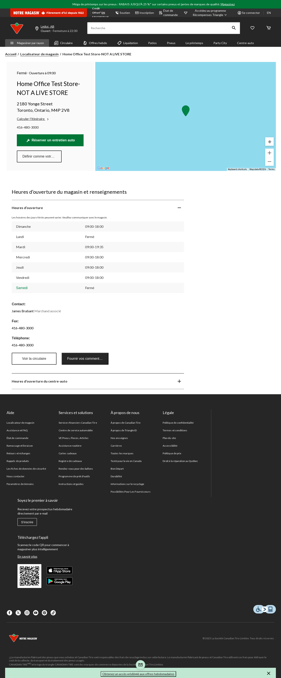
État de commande (168, 13)
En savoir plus (27, 556)
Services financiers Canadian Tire (78, 422)
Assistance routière (70, 445)
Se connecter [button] (249, 12)
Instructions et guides (71, 484)
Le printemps (194, 43)
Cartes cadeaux (68, 453)
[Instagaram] (27, 612)
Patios (152, 43)
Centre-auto (245, 43)
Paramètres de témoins (20, 484)
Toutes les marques (122, 453)
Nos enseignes (119, 438)
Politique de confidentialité (178, 422)
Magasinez (228, 4)
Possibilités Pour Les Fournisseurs (130, 491)
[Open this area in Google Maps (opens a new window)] (103, 168)
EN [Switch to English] (269, 12)
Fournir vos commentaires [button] (87, 358)
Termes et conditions (175, 430)
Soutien (122, 12)
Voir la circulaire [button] (34, 358)
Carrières (116, 445)
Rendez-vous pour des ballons (76, 468)
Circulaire (63, 43)
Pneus (171, 43)
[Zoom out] (269, 161)
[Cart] (269, 28)
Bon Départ (117, 468)
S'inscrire (27, 522)
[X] (18, 612)
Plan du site (169, 438)
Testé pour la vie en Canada (126, 461)
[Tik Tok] (53, 612)
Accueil (10, 54)
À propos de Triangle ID (124, 430)
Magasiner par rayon (27, 43)
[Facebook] (9, 612)
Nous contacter (16, 476)
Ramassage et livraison (20, 445)
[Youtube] (35, 612)
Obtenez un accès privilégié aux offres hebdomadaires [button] (138, 674)
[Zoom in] (269, 153)
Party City (220, 43)
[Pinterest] (44, 612)
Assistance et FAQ (17, 430)
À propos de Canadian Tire (125, 422)
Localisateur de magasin (39, 54)
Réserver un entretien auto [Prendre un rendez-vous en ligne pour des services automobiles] (50, 140)
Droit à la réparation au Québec (180, 461)
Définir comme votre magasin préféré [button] (42, 156)
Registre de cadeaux (70, 461)
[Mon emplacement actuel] (269, 141)
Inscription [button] (144, 12)
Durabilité (116, 476)
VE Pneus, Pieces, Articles (73, 438)
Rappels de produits (18, 461)
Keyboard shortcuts (237, 169)
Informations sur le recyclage (127, 484)
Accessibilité (170, 445)
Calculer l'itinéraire (33, 119)
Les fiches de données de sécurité (26, 468)
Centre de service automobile (76, 430)
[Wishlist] (252, 28)
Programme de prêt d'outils (74, 476)
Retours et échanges (18, 453)
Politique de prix (172, 453)
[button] (233, 28)
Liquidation (127, 43)
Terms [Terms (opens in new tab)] (271, 169)
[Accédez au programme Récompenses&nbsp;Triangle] (210, 13)
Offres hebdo (95, 43)
